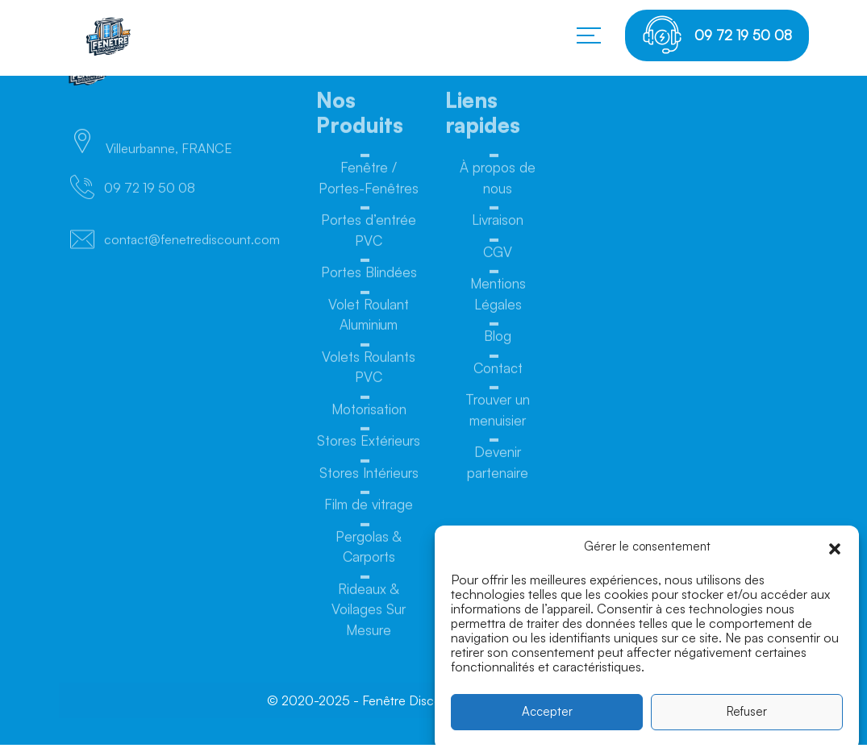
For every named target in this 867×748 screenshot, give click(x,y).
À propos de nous (498, 182)
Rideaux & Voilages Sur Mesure (368, 613)
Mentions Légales (498, 298)
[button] (835, 554)
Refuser (747, 718)
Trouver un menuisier (497, 414)
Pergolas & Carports (369, 551)
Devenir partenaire (497, 466)
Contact (498, 372)
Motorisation (368, 413)
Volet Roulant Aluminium (368, 319)
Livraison (497, 223)
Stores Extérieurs (368, 444)
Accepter (547, 718)
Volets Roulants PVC (368, 371)
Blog (497, 339)
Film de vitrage (368, 508)
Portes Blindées (369, 276)
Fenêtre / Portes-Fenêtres (369, 182)
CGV (497, 255)
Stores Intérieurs (369, 476)
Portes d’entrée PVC (368, 234)
